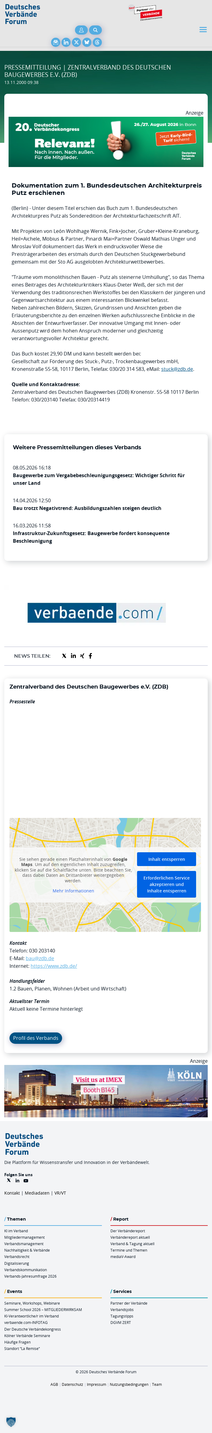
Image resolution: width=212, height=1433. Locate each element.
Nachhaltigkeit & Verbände (27, 1250)
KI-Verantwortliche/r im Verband (31, 1315)
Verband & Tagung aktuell (132, 1243)
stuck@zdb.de (177, 369)
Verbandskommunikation (25, 1269)
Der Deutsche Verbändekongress (32, 1329)
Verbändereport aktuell (130, 1237)
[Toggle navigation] (204, 29)
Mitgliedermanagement (24, 1237)
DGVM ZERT (120, 1322)
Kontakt (12, 1193)
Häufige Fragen (17, 1342)
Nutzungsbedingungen (129, 1384)
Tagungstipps (121, 1315)
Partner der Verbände (128, 1303)
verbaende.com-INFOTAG (26, 1322)
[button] (11, 1422)
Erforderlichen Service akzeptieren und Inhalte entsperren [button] (166, 884)
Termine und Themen (128, 1250)
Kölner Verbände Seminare (27, 1335)
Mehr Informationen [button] (73, 891)
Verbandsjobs (122, 1309)
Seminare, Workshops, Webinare (32, 1303)
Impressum (96, 1384)
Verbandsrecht (16, 1256)
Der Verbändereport (127, 1230)
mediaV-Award (123, 1256)
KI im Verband (16, 1230)
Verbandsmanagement (23, 1243)
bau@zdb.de (40, 958)
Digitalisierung (16, 1263)
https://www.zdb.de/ (54, 966)
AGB (54, 1384)
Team (157, 1384)
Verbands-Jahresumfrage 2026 (30, 1276)
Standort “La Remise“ (22, 1348)
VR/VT (60, 1193)
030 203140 (42, 950)
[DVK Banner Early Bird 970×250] (106, 120)
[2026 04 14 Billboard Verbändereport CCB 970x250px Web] (106, 1068)
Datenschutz (72, 1384)
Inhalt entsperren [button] (166, 859)
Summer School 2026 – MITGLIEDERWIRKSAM (43, 1309)
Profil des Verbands (35, 1038)
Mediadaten (37, 1193)
